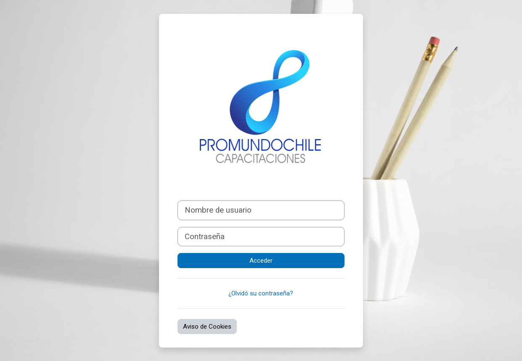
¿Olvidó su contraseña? (260, 293)
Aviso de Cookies (207, 326)
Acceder (261, 260)
